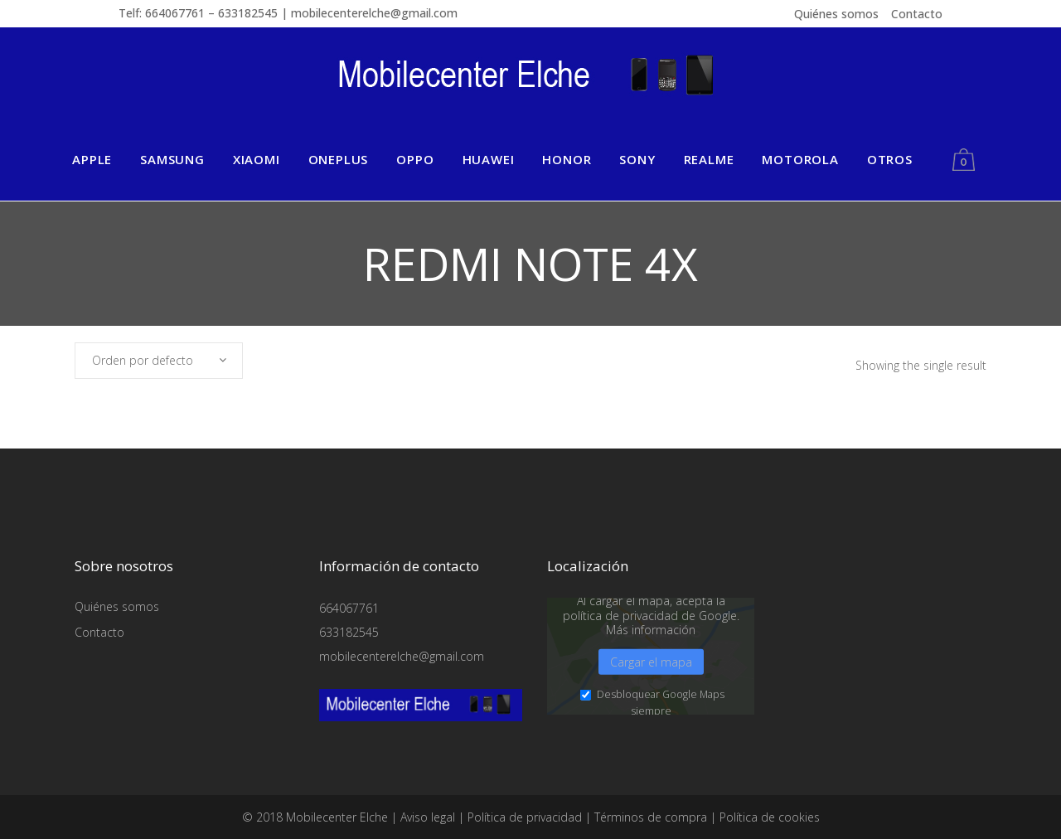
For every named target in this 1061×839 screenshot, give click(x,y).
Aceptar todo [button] (885, 667)
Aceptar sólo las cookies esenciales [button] (885, 757)
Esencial (224, 754)
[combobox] (159, 360)
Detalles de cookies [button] (822, 805)
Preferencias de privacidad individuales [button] (885, 786)
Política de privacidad (912, 805)
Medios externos (566, 754)
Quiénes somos (836, 14)
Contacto (916, 14)
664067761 (349, 608)
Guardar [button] (885, 714)
